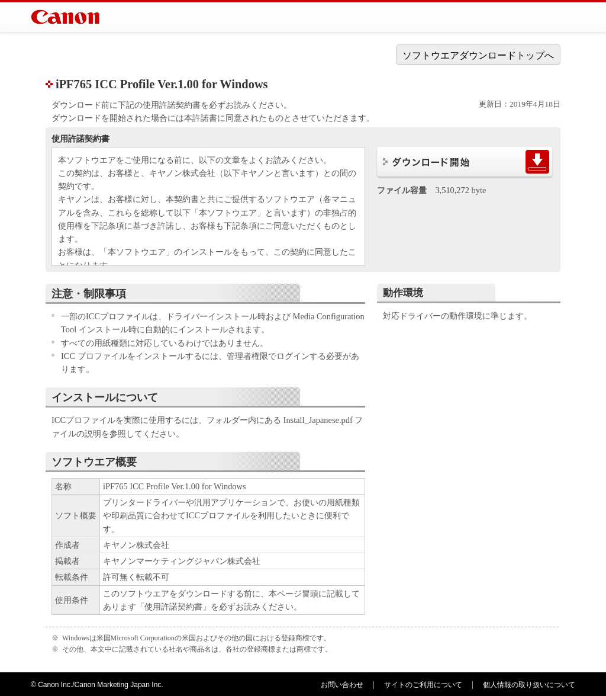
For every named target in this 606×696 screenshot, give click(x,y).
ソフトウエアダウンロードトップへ (478, 55)
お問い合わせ (342, 685)
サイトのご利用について (423, 685)
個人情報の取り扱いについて (529, 685)
